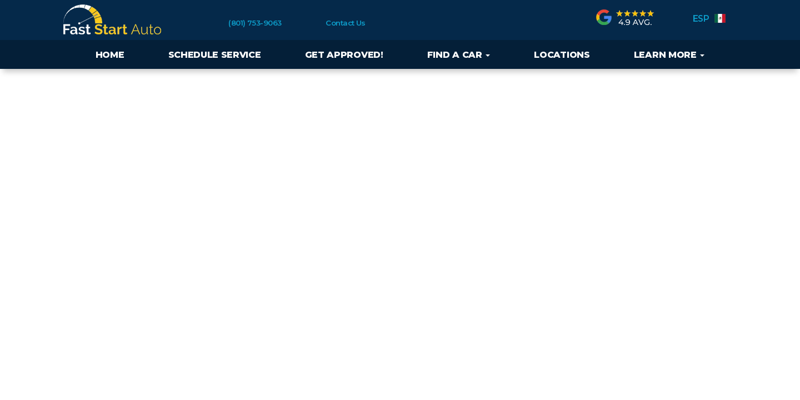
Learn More (669, 54)
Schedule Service (214, 54)
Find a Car (459, 54)
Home (110, 54)
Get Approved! (344, 54)
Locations (561, 54)
